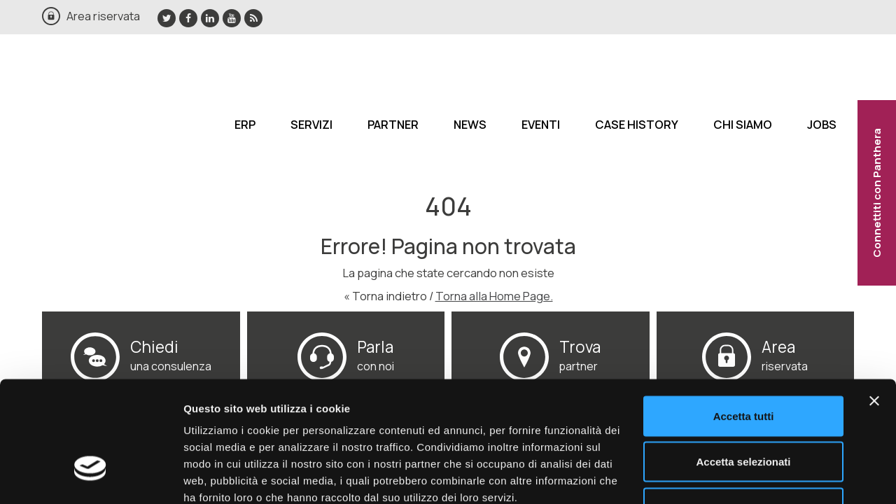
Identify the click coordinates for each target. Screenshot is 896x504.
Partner (393, 124)
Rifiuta (743, 412)
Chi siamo (742, 124)
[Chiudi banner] (874, 305)
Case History (636, 124)
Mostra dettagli (736, 476)
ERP (244, 124)
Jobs (821, 124)
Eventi (541, 124)
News (470, 124)
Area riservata (103, 16)
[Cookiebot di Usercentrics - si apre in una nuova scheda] (90, 476)
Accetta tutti (743, 320)
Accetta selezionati (743, 366)
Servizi (311, 124)
